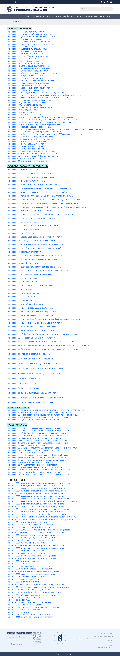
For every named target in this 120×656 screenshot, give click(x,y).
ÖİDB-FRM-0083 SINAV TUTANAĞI (20, 289)
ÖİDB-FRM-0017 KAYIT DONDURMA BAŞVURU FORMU (27, 71)
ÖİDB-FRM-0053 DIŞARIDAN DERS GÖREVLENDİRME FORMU (30, 177)
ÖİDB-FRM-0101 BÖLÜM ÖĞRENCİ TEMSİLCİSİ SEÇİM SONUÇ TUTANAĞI (34, 436)
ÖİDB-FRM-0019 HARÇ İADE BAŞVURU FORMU (25, 76)
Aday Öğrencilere (69, 16)
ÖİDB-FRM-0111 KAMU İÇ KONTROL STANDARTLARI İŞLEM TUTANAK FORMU (35, 460)
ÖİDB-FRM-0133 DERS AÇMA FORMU (21, 383)
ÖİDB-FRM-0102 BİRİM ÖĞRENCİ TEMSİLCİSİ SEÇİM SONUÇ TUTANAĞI (34, 438)
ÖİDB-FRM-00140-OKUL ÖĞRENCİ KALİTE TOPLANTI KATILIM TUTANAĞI (34, 467)
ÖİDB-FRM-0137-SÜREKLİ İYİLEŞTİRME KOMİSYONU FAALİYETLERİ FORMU (35, 398)
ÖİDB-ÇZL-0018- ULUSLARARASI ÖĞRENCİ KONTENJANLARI (30, 527)
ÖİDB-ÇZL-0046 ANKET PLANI (18, 600)
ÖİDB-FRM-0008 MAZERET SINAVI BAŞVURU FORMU (27, 49)
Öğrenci (28, 16)
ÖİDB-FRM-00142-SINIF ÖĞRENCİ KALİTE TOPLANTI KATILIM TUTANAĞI (34, 472)
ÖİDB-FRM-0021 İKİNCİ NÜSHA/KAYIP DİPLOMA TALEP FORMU (31, 81)
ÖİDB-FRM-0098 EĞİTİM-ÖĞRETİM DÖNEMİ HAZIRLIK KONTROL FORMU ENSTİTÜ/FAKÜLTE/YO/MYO (45, 410)
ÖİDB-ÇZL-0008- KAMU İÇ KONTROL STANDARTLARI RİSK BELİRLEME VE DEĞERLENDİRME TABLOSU (45, 501)
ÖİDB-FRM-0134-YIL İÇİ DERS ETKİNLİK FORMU (25, 388)
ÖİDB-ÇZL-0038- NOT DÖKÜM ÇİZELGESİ (23, 579)
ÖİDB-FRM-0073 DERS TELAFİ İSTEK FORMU (24, 252)
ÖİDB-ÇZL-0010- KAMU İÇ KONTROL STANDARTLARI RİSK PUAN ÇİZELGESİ (35, 506)
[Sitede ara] (94, 9)
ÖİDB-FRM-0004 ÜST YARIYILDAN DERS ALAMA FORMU (28, 39)
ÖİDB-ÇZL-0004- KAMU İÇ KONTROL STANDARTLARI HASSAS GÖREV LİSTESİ (36, 491)
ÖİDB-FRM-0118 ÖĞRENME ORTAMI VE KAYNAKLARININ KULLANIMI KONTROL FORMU (39, 412)
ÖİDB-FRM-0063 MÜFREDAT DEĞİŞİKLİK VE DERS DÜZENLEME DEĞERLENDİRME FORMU (40, 214)
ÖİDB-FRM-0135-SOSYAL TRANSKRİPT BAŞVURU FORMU (28, 161)
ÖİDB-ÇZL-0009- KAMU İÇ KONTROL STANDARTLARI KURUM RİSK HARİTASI (35, 504)
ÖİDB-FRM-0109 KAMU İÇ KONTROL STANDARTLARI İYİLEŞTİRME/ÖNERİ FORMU (37, 455)
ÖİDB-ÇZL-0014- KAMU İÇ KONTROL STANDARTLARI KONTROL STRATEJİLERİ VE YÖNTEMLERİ (42, 517)
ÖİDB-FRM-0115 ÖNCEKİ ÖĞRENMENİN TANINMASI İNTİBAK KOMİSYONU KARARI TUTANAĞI (42, 342)
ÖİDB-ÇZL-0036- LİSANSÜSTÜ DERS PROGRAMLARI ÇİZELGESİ (31, 574)
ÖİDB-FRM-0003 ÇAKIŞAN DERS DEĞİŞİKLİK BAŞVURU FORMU (31, 37)
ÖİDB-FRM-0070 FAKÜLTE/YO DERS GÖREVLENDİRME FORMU (31, 241)
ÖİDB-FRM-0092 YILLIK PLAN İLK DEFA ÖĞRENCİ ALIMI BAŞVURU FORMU (34, 323)
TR (19, 2)
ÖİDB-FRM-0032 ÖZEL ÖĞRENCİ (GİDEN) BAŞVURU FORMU (30, 107)
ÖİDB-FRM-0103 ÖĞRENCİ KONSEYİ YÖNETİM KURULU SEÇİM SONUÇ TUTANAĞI (37, 440)
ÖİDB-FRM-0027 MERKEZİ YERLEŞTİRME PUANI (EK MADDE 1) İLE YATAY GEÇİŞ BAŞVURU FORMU (44, 95)
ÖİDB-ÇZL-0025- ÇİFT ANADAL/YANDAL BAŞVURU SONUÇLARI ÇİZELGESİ (35, 545)
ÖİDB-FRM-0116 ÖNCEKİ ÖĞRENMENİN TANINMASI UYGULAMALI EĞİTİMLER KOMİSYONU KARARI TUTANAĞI (48, 345)
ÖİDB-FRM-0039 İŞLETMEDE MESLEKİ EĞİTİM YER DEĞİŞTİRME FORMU (34, 124)
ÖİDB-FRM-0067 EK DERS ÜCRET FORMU (23, 229)
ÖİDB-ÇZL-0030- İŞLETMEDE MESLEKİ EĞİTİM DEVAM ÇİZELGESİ (31, 558)
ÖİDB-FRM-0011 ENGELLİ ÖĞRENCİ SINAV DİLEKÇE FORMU (29, 56)
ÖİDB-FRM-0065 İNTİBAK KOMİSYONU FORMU (25, 222)
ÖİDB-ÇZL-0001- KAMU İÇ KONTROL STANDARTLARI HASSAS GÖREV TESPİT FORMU (39, 483)
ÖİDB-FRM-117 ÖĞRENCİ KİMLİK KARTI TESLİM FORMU (27, 159)
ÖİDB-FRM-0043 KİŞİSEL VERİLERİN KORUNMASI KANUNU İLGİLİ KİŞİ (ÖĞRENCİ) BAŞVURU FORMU (44, 134)
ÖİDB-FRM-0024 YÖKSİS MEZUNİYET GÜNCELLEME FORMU (30, 88)
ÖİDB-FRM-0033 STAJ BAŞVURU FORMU (22, 110)
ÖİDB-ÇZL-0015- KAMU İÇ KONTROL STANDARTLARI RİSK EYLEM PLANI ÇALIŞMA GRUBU (40, 519)
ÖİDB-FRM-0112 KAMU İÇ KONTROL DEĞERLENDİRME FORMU (30, 462)
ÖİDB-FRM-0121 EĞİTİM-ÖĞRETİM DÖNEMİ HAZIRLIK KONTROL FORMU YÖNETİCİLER (39, 417)
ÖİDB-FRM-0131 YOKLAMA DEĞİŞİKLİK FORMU (24, 378)
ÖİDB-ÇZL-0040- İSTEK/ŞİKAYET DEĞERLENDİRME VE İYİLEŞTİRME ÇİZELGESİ (36, 584)
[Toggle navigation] (11, 2)
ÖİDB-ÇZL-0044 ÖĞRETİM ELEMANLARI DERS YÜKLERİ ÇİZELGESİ (32, 595)
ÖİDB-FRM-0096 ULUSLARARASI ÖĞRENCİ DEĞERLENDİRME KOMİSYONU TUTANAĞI (39, 431)
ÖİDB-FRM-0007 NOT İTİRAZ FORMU (21, 46)
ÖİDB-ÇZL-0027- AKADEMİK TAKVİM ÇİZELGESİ (25, 551)
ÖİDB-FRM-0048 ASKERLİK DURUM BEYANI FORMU (26, 146)
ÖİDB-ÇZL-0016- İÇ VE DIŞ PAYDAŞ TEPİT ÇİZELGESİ (27, 522)
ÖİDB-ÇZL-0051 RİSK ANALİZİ (18, 612)
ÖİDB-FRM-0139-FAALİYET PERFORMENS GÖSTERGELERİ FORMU (32, 465)
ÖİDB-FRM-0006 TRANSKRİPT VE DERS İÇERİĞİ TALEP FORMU (30, 44)
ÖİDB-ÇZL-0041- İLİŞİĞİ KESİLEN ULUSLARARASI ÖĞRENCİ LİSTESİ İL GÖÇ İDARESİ (38, 587)
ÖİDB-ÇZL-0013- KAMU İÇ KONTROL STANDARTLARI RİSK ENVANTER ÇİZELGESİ (37, 514)
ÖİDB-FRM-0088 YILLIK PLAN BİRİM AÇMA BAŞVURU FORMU (30, 308)
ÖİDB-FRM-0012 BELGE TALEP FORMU (21, 59)
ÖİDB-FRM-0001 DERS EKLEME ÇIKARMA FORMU (25, 32)
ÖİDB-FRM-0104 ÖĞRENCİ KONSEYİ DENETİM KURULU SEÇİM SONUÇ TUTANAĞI (37, 443)
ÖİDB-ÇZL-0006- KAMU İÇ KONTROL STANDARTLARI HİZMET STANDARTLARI (36, 496)
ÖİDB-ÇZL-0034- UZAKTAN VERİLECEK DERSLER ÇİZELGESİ (29, 569)
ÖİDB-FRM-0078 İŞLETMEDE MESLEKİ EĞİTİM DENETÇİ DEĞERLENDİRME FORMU (37, 271)
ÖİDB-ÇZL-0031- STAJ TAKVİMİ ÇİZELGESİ (23, 561)
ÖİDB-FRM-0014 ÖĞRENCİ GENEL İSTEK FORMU (25, 63)
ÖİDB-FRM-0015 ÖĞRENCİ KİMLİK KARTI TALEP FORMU (28, 66)
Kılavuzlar (58, 16)
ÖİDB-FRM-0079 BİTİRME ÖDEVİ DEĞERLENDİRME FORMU (29, 274)
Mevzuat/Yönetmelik (91, 16)
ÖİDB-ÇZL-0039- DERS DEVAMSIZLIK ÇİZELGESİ (25, 582)
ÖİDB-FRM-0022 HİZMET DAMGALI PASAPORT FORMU (28, 83)
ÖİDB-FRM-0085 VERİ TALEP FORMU (21, 297)
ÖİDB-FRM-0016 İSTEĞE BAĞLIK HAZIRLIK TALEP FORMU (28, 68)
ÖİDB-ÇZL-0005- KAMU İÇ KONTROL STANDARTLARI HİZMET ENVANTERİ (35, 493)
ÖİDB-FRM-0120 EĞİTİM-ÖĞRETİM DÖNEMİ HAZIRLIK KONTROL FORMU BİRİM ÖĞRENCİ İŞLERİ (43, 415)
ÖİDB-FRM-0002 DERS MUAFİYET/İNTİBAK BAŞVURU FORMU (30, 34)
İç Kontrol (50, 16)
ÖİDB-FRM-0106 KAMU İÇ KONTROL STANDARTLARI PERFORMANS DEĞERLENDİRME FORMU (42, 448)
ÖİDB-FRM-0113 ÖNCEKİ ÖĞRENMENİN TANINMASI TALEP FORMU (32, 154)
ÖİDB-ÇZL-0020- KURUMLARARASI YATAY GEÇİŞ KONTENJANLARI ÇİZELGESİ (36, 532)
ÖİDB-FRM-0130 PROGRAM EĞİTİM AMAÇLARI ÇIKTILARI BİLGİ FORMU (33, 373)
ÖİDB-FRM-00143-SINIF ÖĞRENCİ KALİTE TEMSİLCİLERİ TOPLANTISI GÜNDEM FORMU (39, 475)
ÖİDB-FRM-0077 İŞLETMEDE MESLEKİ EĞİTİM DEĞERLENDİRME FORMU (34, 267)
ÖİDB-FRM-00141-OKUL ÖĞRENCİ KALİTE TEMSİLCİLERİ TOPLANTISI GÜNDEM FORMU (39, 470)
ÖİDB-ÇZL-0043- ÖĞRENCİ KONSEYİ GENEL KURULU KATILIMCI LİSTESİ (34, 592)
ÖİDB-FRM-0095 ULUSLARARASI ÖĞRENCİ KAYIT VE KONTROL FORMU (34, 428)
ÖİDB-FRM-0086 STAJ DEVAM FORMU (22, 300)
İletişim (109, 16)
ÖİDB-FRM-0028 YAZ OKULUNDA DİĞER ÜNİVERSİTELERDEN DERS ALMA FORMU (37, 98)
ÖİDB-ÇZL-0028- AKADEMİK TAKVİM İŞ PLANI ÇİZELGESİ (28, 553)
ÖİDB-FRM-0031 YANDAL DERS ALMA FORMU (24, 105)
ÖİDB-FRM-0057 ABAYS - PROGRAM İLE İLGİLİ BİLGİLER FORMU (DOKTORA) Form (38, 192)
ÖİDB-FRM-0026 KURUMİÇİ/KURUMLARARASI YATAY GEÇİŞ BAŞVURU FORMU (36, 93)
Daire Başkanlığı (38, 16)
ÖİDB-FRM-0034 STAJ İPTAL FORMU (21, 112)
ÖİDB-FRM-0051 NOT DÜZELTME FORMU (22, 170)
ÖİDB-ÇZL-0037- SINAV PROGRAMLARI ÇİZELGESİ (26, 577)
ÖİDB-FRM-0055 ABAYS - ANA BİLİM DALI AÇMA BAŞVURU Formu (32, 185)
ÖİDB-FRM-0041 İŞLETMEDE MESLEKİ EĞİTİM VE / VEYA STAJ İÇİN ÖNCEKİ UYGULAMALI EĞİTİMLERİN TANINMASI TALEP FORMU (55, 129)
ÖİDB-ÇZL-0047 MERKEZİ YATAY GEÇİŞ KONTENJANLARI (29, 602)
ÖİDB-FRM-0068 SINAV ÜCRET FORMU (22, 233)
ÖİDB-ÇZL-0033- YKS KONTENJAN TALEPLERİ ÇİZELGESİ (28, 566)
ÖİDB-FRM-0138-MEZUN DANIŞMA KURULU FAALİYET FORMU (30, 403)
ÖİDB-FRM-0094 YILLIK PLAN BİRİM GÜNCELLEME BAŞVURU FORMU (33, 330)
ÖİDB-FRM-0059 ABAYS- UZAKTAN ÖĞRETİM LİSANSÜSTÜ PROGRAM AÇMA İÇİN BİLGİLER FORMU (44, 200)
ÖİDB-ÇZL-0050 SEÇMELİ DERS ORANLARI (23, 610)
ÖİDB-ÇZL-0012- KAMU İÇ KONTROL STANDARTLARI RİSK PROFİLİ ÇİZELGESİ (36, 512)
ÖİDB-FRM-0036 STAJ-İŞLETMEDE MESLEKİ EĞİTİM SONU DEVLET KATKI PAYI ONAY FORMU (42, 117)
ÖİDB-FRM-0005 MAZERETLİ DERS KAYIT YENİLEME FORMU (29, 42)
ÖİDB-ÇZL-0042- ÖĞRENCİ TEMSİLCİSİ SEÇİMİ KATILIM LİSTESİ (31, 590)
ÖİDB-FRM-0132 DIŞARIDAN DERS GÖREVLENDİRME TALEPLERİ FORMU (34, 420)
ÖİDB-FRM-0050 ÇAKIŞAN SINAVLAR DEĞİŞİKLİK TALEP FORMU (31, 151)
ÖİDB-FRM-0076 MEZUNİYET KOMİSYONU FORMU (26, 263)
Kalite (102, 16)
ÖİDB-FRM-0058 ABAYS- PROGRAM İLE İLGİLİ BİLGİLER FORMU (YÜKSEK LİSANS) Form (40, 196)
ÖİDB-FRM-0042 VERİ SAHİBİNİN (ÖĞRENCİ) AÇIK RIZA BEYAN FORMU (34, 132)
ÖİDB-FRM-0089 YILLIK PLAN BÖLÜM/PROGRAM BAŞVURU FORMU (32, 312)
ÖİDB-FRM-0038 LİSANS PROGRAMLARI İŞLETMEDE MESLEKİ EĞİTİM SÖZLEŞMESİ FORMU (41, 122)
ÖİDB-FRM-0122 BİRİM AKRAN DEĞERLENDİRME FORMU (28, 354)
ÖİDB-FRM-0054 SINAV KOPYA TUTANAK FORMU (26, 181)
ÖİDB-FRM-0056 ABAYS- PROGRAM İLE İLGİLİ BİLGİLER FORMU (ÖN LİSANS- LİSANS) (39, 188)
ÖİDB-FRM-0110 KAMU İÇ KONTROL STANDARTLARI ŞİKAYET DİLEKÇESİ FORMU (37, 458)
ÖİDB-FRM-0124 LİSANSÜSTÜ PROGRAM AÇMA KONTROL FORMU (32, 364)
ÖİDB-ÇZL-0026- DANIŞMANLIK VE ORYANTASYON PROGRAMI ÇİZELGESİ (35, 548)
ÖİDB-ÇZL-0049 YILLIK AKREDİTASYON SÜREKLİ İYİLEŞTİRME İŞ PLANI (33, 607)
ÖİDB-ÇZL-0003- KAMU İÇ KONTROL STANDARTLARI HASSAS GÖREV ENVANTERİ (38, 488)
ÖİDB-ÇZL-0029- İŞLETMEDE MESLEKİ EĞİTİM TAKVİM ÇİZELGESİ (32, 556)
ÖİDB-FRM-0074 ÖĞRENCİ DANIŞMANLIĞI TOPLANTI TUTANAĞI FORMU (34, 256)
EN (21, 2)
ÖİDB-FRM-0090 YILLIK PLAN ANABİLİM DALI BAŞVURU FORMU (31, 315)
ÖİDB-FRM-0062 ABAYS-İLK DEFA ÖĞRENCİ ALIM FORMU (29, 211)
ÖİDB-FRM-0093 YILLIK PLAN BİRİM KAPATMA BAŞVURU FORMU (31, 327)
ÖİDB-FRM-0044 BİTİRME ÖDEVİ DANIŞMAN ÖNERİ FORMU (30, 137)
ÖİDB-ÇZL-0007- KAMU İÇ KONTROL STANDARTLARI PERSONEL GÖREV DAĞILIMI (38, 499)
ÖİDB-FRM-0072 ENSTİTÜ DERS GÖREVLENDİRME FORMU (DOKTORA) (34, 248)
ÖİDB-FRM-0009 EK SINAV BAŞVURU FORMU (24, 51)
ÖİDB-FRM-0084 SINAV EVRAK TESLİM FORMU (25, 293)
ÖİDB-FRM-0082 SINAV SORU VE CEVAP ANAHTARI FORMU (30, 285)
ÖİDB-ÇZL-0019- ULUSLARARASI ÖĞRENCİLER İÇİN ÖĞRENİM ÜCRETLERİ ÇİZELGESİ (39, 530)
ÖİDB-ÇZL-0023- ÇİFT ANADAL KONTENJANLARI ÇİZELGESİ (30, 540)
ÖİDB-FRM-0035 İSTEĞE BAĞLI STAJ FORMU (24, 115)
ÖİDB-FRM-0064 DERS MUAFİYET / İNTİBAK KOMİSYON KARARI (31, 218)
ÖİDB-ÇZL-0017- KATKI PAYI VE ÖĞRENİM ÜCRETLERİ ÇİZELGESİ (31, 525)
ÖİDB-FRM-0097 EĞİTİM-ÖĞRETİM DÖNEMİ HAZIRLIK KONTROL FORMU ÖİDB (36, 433)
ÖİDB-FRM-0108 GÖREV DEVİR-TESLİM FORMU (25, 453)
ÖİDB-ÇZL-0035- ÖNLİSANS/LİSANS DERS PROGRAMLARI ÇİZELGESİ (33, 571)
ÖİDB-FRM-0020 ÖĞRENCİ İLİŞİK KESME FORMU (25, 78)
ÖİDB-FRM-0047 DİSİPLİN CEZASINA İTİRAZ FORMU (26, 144)
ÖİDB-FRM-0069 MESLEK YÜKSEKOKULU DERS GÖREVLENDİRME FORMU (34, 237)
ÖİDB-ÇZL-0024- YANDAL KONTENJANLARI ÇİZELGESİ (28, 543)
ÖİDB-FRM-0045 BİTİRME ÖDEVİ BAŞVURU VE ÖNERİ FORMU (30, 139)
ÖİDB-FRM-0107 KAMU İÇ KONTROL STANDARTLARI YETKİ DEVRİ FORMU (34, 450)
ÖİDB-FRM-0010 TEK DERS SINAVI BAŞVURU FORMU (27, 54)
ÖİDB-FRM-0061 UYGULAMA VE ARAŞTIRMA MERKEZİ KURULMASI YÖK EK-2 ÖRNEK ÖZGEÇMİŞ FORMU (46, 207)
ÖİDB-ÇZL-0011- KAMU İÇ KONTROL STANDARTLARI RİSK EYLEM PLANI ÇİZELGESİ (38, 509)
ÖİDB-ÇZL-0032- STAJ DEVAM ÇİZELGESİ (23, 564)
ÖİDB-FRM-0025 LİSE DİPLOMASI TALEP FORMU (25, 90)
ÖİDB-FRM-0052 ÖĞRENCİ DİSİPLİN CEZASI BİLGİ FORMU (29, 173)
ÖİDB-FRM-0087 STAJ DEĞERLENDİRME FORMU (25, 304)
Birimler (79, 16)
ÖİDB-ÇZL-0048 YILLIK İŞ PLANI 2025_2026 (24, 605)
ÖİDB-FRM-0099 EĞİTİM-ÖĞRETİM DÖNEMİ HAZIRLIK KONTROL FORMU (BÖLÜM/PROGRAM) (42, 334)
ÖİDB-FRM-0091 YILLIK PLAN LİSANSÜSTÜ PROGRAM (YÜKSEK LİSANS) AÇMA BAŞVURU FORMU (43, 319)
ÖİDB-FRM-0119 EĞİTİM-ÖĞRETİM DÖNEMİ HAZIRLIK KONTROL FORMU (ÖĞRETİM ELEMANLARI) (43, 349)
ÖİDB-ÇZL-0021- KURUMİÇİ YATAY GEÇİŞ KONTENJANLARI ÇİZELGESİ (33, 535)
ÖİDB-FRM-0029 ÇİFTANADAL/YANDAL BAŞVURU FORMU (29, 100)
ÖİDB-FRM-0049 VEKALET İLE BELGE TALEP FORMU (26, 149)
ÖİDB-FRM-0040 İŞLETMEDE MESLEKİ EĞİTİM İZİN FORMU (29, 127)
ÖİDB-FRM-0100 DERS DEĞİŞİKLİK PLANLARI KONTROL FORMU (31, 338)
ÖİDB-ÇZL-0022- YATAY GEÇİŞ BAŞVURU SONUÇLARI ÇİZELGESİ (32, 538)
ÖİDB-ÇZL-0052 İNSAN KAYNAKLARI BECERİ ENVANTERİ (29, 615)
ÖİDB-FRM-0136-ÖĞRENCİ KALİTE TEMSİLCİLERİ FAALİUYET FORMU (32, 393)
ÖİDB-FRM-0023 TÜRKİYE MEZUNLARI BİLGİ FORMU (26, 85)
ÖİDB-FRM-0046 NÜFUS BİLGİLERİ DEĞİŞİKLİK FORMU (27, 141)
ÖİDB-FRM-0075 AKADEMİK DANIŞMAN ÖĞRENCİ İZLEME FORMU (32, 259)
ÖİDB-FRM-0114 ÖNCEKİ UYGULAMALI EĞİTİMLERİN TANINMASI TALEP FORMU (37, 156)
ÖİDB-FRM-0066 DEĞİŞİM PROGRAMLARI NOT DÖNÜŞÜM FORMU (32, 226)
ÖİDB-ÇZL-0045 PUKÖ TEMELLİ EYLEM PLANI (24, 597)
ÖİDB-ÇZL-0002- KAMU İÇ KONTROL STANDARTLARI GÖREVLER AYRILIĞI (35, 486)
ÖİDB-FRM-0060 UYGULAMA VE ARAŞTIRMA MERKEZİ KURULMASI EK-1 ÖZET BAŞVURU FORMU (43, 203)
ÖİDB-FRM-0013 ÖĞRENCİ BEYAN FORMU (23, 61)
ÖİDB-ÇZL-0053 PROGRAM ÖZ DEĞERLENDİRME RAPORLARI (30, 617)
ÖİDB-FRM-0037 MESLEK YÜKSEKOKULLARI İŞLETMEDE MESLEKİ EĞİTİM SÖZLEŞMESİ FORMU (42, 120)
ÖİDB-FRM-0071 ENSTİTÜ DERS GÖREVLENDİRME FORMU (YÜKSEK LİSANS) (36, 244)
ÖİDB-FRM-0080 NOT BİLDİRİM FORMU (22, 278)
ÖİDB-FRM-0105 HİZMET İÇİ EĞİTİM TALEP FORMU (26, 445)
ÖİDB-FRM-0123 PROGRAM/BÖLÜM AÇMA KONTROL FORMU (30, 359)
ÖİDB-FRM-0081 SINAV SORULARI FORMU (23, 282)
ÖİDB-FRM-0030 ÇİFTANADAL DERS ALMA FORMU (26, 102)
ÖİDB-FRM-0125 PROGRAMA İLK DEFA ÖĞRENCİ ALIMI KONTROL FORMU (35, 369)
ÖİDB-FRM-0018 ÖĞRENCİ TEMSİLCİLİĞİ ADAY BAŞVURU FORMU (32, 73)
